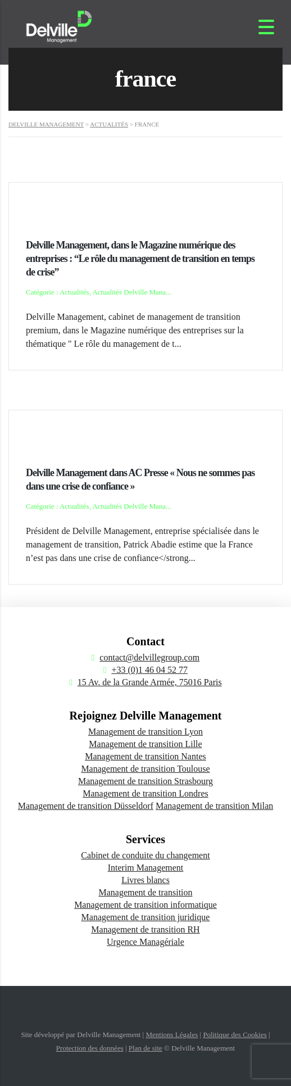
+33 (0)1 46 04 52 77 (149, 670)
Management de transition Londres (145, 793)
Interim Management (146, 867)
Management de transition (145, 892)
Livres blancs (145, 880)
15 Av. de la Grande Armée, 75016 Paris (150, 682)
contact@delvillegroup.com (149, 657)
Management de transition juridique (145, 917)
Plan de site (145, 1048)
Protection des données (90, 1048)
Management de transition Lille (145, 744)
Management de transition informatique (145, 904)
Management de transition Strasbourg (145, 781)
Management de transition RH (145, 929)
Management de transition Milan (214, 806)
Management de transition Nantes (145, 756)
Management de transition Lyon (145, 731)
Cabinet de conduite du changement (145, 855)
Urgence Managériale (145, 942)
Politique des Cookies (234, 1034)
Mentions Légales (172, 1034)
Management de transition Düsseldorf (85, 806)
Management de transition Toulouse (145, 768)
